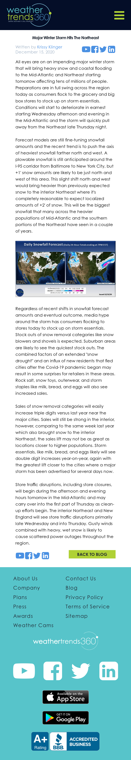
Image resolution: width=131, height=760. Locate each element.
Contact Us (81, 578)
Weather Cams (33, 625)
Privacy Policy (84, 597)
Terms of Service (88, 606)
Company (26, 588)
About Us (25, 578)
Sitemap (77, 616)
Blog (72, 588)
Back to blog (92, 554)
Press (20, 606)
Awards (23, 616)
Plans (20, 597)
